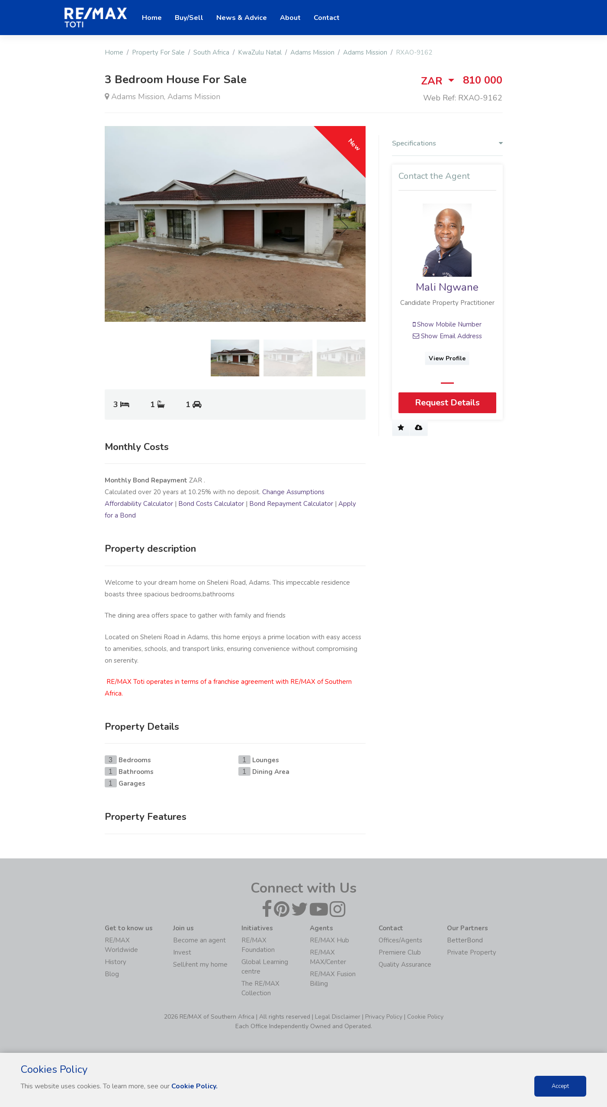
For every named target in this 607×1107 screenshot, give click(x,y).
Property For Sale (158, 52)
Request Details (447, 402)
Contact (327, 18)
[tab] (447, 145)
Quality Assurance (405, 964)
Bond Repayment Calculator (291, 503)
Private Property (471, 952)
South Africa (211, 52)
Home (114, 52)
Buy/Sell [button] (189, 18)
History (115, 962)
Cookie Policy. (194, 1086)
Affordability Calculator (139, 503)
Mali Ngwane (447, 288)
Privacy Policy (383, 1017)
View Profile (447, 358)
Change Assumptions (293, 492)
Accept (560, 1086)
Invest (182, 952)
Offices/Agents (400, 940)
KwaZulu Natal (260, 52)
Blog (112, 974)
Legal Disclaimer (337, 1017)
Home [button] (152, 18)
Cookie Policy (425, 1017)
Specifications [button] (447, 143)
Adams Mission (312, 52)
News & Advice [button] (241, 18)
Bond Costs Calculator (211, 503)
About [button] (290, 18)
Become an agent (199, 940)
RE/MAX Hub (329, 940)
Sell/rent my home (200, 964)
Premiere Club (400, 952)
